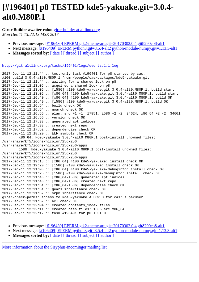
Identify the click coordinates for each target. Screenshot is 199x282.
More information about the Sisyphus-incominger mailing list (54, 277)
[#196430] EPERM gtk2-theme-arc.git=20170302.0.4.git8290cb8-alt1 (105, 43)
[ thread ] (71, 53)
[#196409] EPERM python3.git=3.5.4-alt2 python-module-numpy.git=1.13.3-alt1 (108, 48)
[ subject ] (88, 53)
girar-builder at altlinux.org (77, 29)
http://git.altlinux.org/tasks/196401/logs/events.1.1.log (60, 66)
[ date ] (56, 53)
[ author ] (106, 53)
